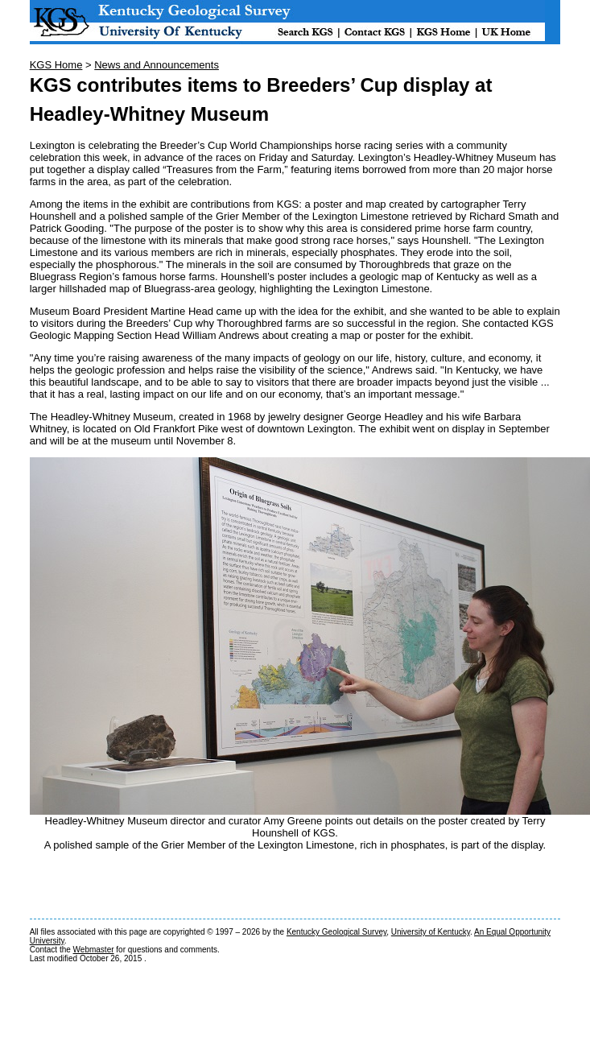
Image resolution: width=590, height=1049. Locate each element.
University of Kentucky (430, 931)
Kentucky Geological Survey (336, 931)
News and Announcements (156, 65)
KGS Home (56, 65)
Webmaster (93, 949)
